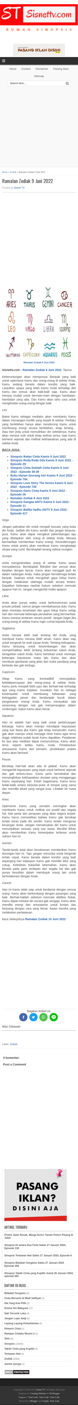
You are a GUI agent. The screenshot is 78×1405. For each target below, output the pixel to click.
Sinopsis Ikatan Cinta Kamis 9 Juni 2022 (38, 456)
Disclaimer (42, 68)
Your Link (33, 1397)
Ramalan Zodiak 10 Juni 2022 (45, 919)
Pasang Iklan (61, 68)
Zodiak (13, 172)
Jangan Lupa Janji (15, 1318)
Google (45, 1401)
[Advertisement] (39, 128)
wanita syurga (12, 1364)
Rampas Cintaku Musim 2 (19, 1333)
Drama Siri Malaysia (16, 1308)
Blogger (33, 1401)
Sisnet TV (19, 187)
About (12, 68)
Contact (26, 68)
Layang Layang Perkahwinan (21, 1323)
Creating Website (38, 1393)
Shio (7, 1338)
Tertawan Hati (12, 1353)
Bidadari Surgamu (15, 1293)
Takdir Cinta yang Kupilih (19, 1348)
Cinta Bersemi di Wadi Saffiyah (22, 1298)
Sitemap (39, 76)
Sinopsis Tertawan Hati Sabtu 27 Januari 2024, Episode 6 (38, 1255)
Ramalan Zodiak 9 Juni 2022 (27, 181)
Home (5, 172)
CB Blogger (54, 1393)
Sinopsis (9, 1343)
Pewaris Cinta (12, 1328)
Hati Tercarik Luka (15, 1313)
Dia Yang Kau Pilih (15, 1303)
